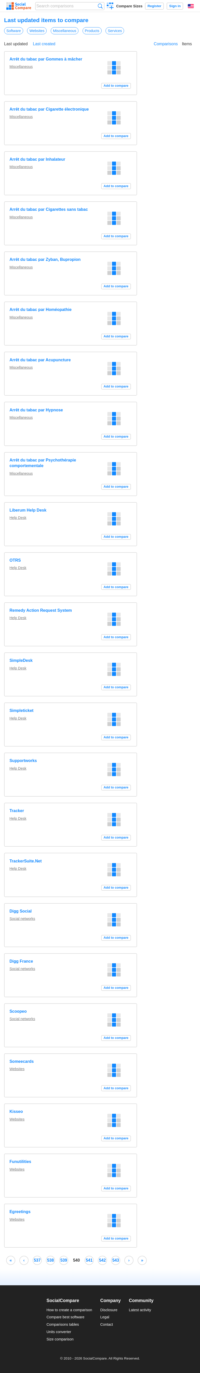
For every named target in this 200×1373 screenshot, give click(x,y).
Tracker (16, 811)
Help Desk (17, 518)
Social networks (22, 919)
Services (115, 31)
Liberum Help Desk (27, 510)
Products (92, 31)
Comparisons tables (62, 1324)
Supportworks (23, 760)
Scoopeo (18, 1011)
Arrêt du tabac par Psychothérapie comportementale (42, 463)
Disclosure (108, 1310)
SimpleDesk (21, 660)
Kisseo (16, 1111)
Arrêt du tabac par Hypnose (36, 410)
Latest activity (140, 1310)
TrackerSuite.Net (25, 861)
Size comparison (59, 1339)
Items (187, 44)
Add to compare (116, 85)
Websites (36, 31)
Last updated (16, 44)
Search (100, 6)
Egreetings (20, 1212)
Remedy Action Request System (40, 610)
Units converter (58, 1332)
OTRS (15, 560)
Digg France (21, 961)
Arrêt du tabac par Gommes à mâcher (45, 59)
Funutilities (20, 1161)
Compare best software (65, 1317)
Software (13, 31)
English (191, 6)
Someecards (21, 1061)
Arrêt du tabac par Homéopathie (40, 309)
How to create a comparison (69, 1310)
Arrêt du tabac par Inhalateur (37, 159)
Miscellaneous (64, 31)
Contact (106, 1324)
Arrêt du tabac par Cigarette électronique (49, 109)
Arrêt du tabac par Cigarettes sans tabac (48, 209)
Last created (44, 44)
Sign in (175, 6)
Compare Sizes (129, 6)
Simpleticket (21, 710)
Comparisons (166, 44)
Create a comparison (110, 6)
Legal (104, 1317)
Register (154, 6)
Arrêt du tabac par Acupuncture (40, 360)
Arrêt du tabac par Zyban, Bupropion (45, 259)
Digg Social (20, 911)
